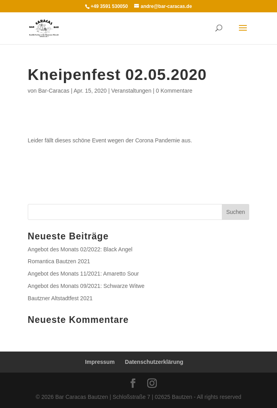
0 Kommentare (174, 90)
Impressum (100, 362)
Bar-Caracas (53, 90)
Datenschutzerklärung (154, 362)
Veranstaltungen (131, 90)
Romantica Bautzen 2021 (59, 261)
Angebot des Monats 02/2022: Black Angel (80, 249)
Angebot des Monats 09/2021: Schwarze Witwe (86, 286)
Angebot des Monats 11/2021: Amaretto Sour (83, 273)
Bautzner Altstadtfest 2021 (60, 298)
